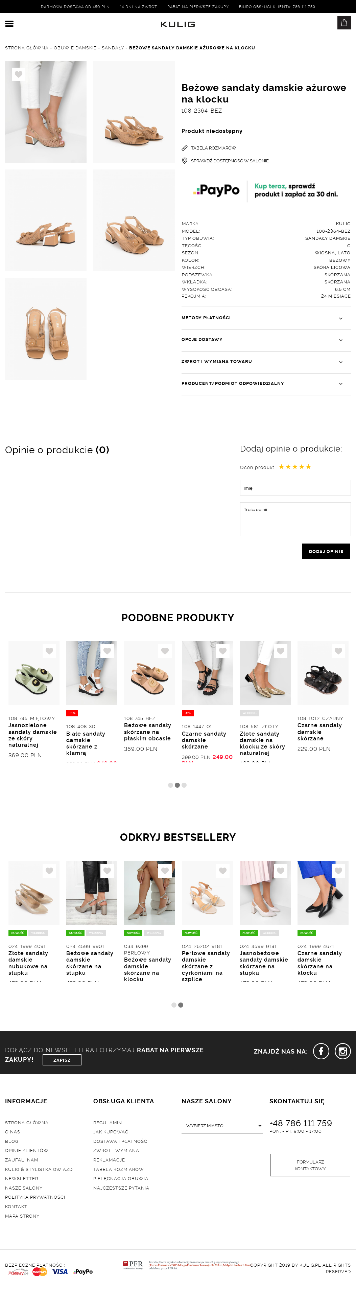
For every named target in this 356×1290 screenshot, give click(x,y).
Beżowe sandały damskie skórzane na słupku (90, 964)
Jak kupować (110, 1133)
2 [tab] (177, 786)
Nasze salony (24, 1189)
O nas (12, 1133)
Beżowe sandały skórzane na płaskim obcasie (147, 733)
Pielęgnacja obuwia (120, 1180)
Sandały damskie (328, 238)
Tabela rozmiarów (118, 1171)
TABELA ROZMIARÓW (209, 148)
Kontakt (16, 1208)
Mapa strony (22, 1217)
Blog (12, 1142)
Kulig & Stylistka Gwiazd (39, 1171)
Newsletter (21, 1180)
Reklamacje (109, 1161)
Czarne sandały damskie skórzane (204, 741)
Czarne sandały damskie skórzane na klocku (320, 964)
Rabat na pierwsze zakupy (198, 6)
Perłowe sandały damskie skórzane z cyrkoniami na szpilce (206, 968)
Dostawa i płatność (120, 1142)
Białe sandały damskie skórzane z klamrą (85, 744)
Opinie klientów (27, 1152)
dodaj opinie (326, 552)
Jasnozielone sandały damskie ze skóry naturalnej (32, 736)
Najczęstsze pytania (121, 1189)
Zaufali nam (21, 1161)
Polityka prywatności (35, 1199)
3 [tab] (184, 786)
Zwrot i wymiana (116, 1152)
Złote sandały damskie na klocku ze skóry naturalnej (262, 744)
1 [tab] (170, 786)
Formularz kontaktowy (310, 1167)
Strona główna (27, 1124)
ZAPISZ (62, 1062)
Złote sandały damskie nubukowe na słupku (28, 964)
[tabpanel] (34, 711)
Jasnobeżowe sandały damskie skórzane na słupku (264, 964)
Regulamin (107, 1124)
